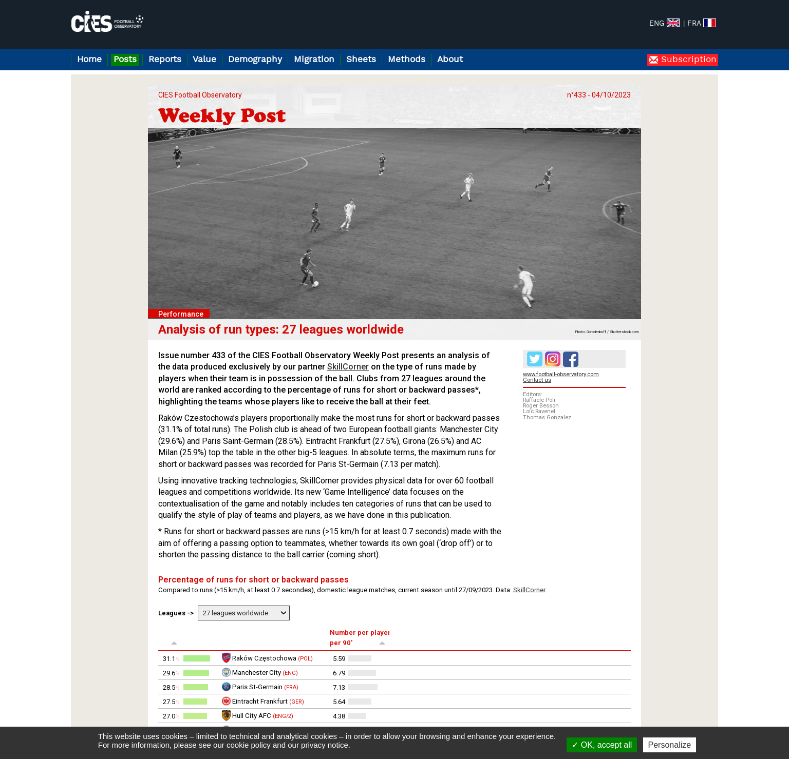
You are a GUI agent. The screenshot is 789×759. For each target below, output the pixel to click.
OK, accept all (602, 745)
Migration (314, 60)
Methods (406, 60)
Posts (125, 60)
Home (89, 60)
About (450, 60)
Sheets (361, 60)
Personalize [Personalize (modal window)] (669, 745)
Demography (255, 60)
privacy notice (324, 745)
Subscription (687, 60)
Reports (164, 60)
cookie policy (249, 745)
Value (204, 60)
